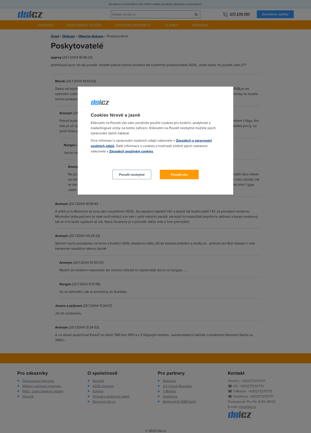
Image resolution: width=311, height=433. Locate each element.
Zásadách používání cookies (131, 151)
